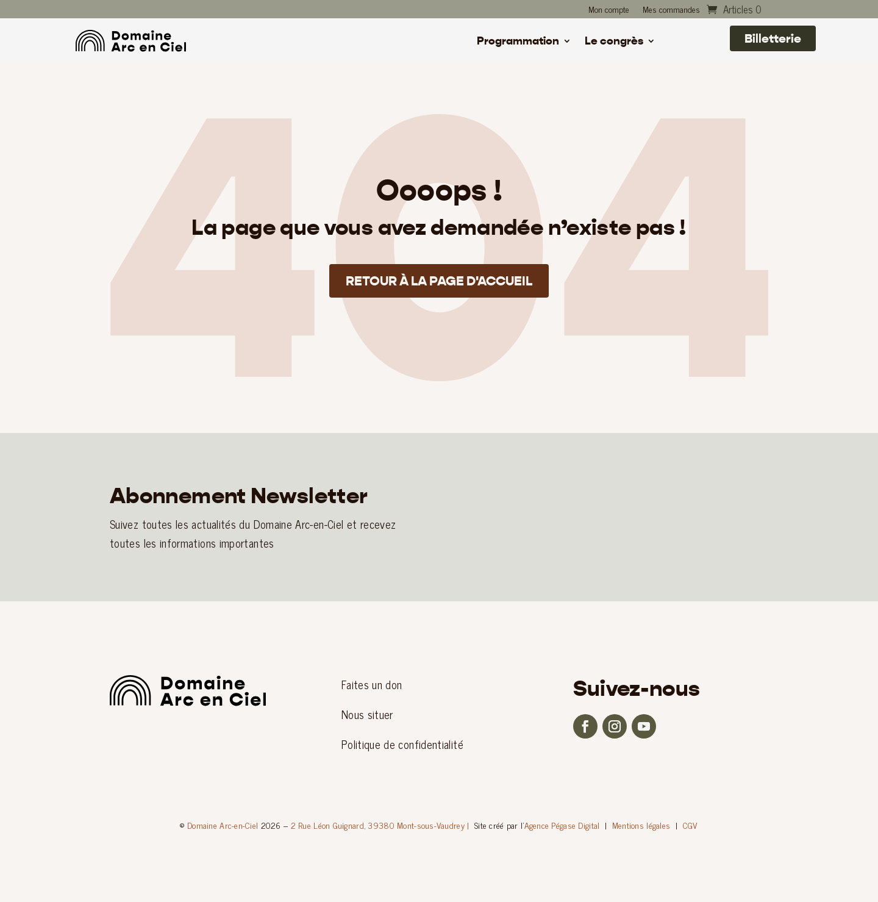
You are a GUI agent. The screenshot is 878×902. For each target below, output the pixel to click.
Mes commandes (671, 10)
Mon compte (608, 10)
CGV (690, 825)
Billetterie (772, 38)
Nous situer (367, 714)
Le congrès (614, 42)
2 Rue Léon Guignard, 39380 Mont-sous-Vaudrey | (380, 825)
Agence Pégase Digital (562, 825)
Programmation (518, 42)
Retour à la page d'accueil (439, 283)
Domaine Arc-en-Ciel (222, 825)
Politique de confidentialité (402, 744)
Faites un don (371, 684)
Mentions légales (641, 825)
